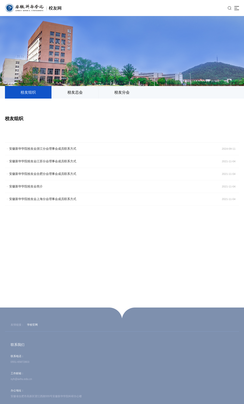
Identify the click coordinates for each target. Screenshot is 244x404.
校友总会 (75, 92)
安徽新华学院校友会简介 (26, 194)
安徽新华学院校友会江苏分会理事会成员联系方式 (42, 169)
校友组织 (28, 92)
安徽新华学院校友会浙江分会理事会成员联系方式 (42, 156)
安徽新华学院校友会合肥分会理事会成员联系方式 (42, 181)
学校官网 (32, 372)
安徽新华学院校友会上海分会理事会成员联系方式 (42, 207)
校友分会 (122, 92)
